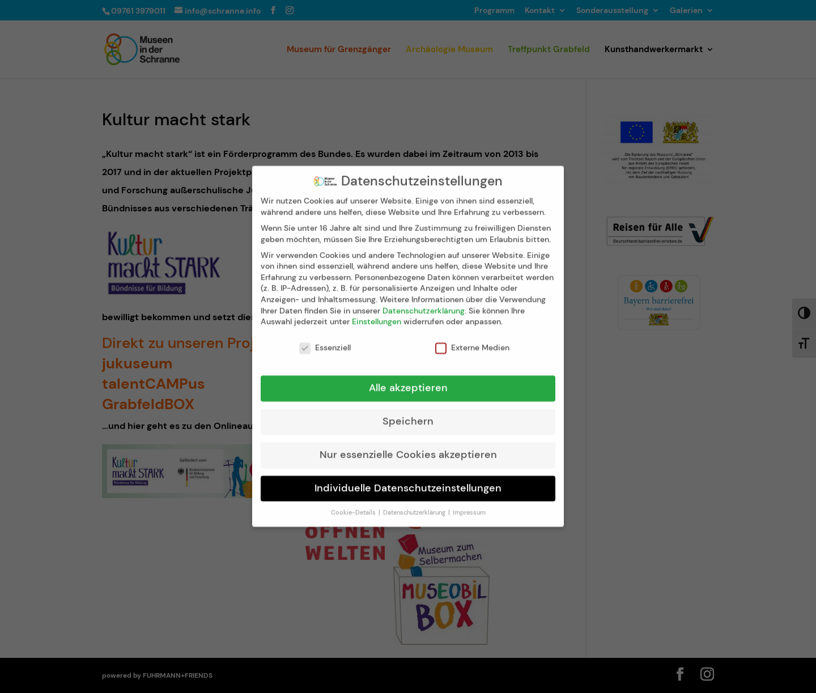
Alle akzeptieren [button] (408, 379)
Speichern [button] (408, 412)
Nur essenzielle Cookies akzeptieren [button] (408, 446)
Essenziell (325, 339)
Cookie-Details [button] (354, 504)
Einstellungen (376, 313)
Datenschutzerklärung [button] (415, 504)
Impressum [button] (469, 504)
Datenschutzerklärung (423, 302)
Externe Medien (472, 339)
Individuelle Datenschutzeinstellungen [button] (408, 479)
